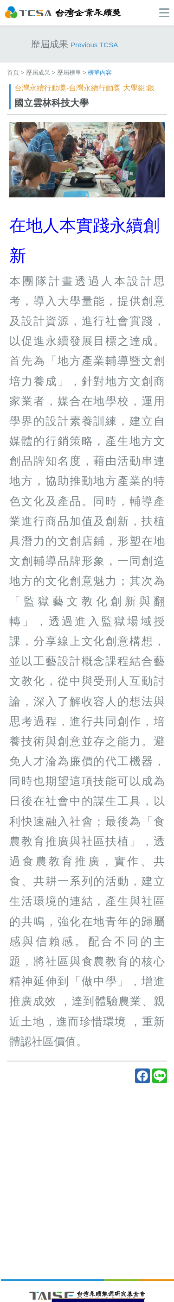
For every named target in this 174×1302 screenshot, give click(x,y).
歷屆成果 (38, 72)
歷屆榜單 (69, 72)
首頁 (13, 72)
